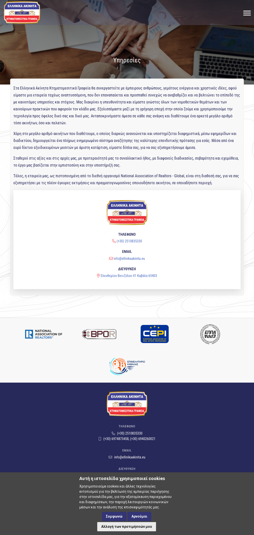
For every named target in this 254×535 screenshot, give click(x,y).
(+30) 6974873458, (114, 439)
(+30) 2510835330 (129, 223)
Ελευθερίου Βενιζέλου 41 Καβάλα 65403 (129, 257)
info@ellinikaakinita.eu (129, 240)
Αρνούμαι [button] (139, 516)
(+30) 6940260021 (143, 439)
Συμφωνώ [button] (114, 516)
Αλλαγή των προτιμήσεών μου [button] (126, 527)
